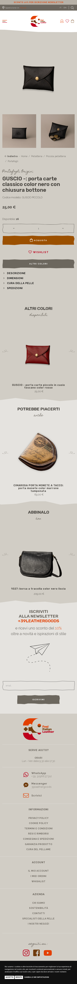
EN (65, 8)
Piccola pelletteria (56, 156)
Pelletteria (36, 156)
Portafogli (13, 161)
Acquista (38, 240)
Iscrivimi (38, 699)
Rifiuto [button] (19, 977)
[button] (14, 273)
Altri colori (38, 264)
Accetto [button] (9, 977)
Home (24, 156)
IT (61, 8)
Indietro (11, 156)
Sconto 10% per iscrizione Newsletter (38, 2)
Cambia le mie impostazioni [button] (36, 977)
